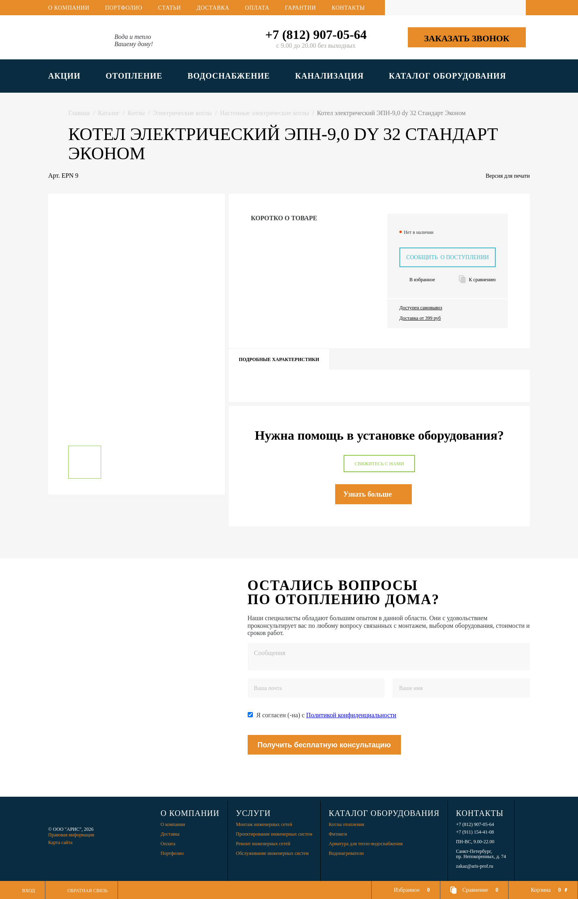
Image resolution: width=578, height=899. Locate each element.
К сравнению (482, 279)
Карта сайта (60, 842)
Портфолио (123, 8)
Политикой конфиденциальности (351, 715)
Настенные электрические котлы (264, 113)
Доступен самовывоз (420, 307)
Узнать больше (367, 494)
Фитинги (338, 834)
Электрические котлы (182, 113)
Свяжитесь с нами (379, 464)
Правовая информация (71, 835)
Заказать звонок (466, 38)
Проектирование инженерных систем (274, 834)
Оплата (257, 8)
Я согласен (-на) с (326, 715)
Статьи (169, 8)
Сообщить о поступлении (447, 257)
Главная (79, 113)
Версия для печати (508, 176)
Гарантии (300, 8)
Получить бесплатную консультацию (324, 745)
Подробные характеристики (279, 359)
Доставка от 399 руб (420, 318)
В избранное (422, 279)
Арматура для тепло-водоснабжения (366, 843)
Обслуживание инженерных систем (272, 853)
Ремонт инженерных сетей (263, 843)
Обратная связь (87, 890)
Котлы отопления (346, 824)
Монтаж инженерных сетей (264, 824)
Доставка (213, 8)
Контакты (348, 8)
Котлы (136, 113)
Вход (28, 890)
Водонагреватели (346, 853)
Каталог (109, 113)
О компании (69, 8)
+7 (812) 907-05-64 (316, 34)
